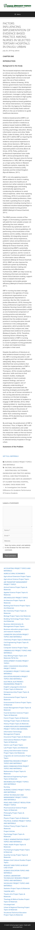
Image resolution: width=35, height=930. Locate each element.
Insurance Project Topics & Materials (17, 737)
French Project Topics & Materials (16, 718)
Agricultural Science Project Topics (16, 579)
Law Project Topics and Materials (16, 748)
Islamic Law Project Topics (13, 745)
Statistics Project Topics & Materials (17, 888)
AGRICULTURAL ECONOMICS (14, 573)
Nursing (7, 787)
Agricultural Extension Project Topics (17, 576)
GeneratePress (17, 927)
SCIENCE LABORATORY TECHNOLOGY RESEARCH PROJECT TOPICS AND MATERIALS (16, 878)
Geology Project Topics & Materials (16, 721)
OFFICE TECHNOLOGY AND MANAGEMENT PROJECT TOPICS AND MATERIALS (16, 797)
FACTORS (8, 467)
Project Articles (9, 831)
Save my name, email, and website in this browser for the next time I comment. (17, 547)
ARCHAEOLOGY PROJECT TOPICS (16, 598)
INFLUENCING (18, 467)
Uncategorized (9, 904)
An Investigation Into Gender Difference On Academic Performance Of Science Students (17, 490)
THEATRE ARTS (9, 891)
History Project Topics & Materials (16, 724)
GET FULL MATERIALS (11, 456)
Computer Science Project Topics (16, 648)
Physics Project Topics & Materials (16, 818)
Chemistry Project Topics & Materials (17, 640)
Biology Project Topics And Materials (17, 616)
